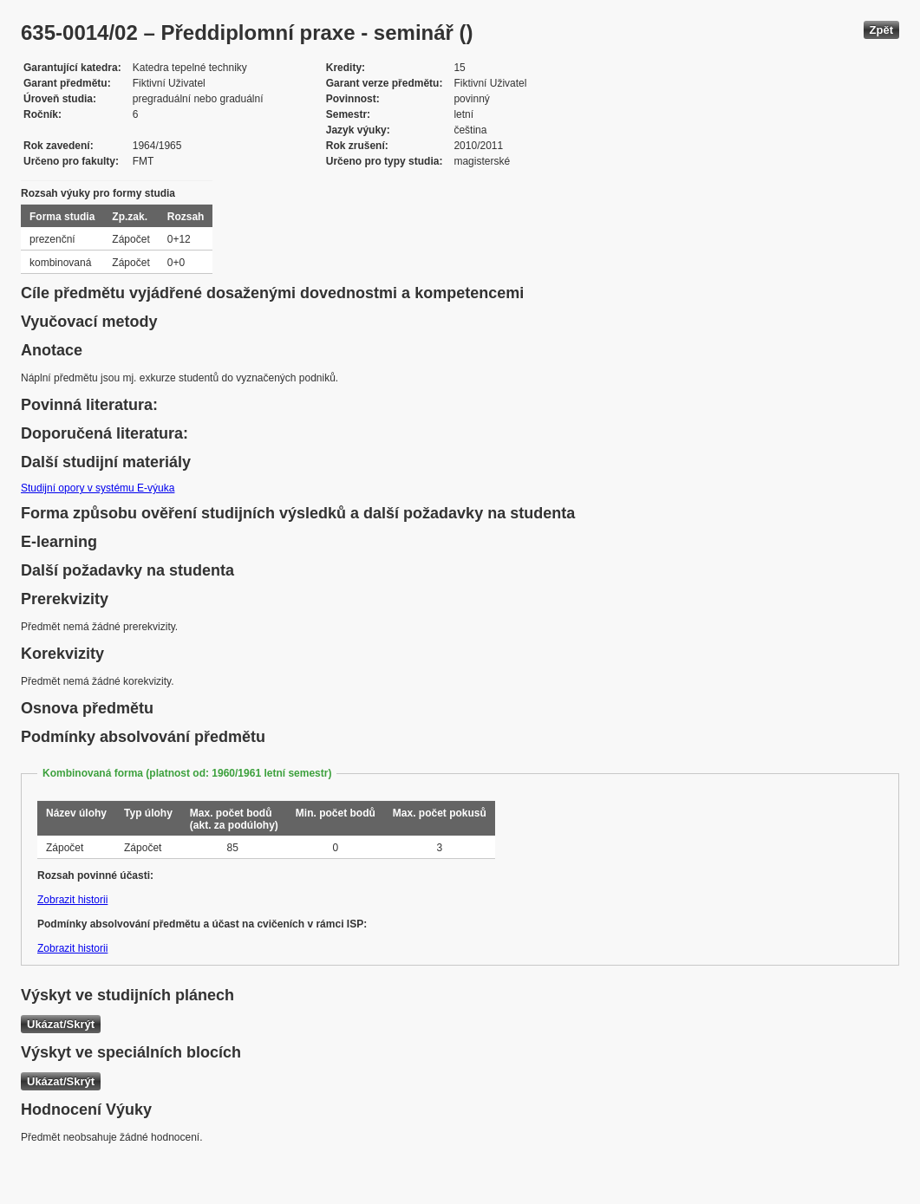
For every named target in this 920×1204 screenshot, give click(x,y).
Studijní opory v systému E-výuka (97, 488)
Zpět (881, 29)
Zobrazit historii (72, 900)
